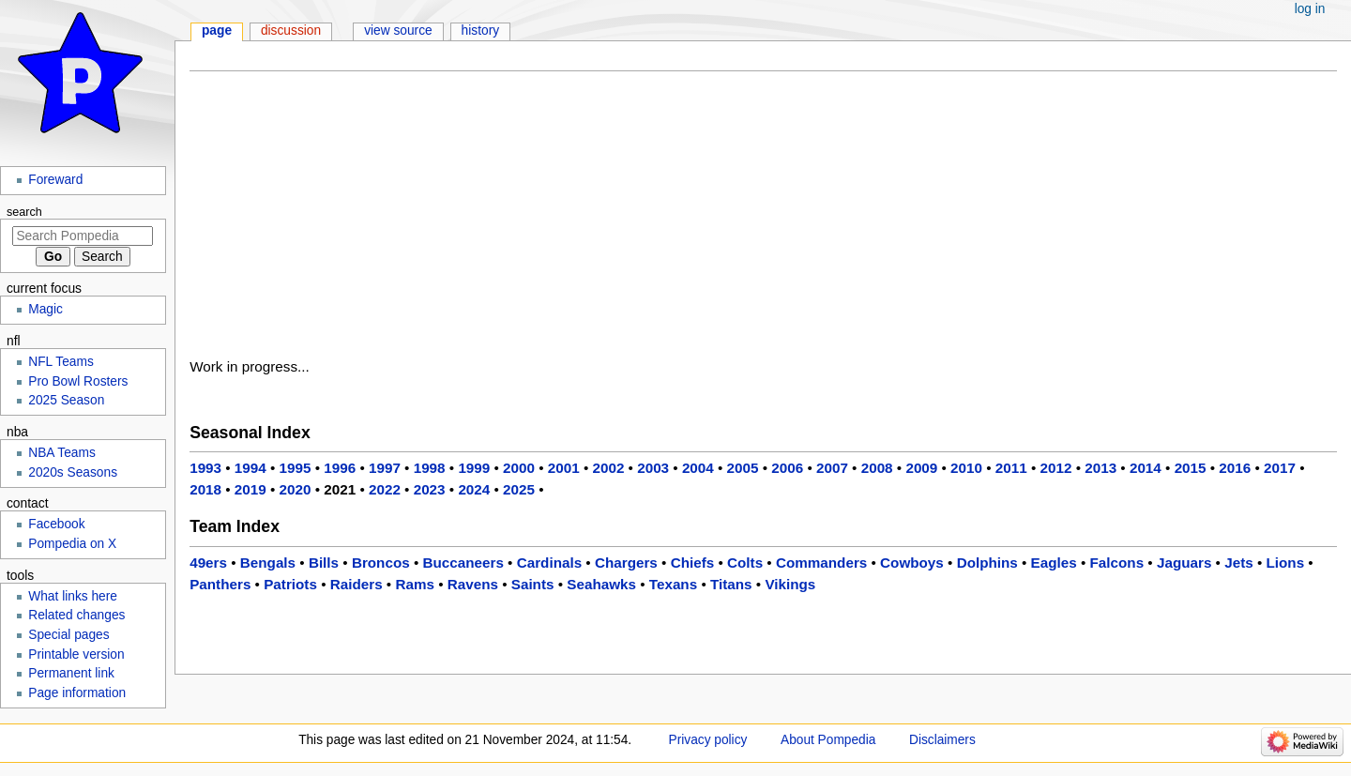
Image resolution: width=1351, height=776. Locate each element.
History (481, 30)
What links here (72, 596)
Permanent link (71, 673)
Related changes (76, 615)
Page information (77, 693)
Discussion (291, 30)
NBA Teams (62, 453)
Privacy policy (708, 740)
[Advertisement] (763, 219)
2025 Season (66, 400)
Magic (45, 309)
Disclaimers (942, 740)
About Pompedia (828, 740)
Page (217, 30)
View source (398, 30)
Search (24, 212)
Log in (1310, 9)
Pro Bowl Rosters (78, 381)
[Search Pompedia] (82, 236)
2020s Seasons (72, 472)
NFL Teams (61, 362)
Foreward (55, 180)
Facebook (56, 524)
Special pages (68, 635)
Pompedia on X (72, 544)
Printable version (76, 654)
